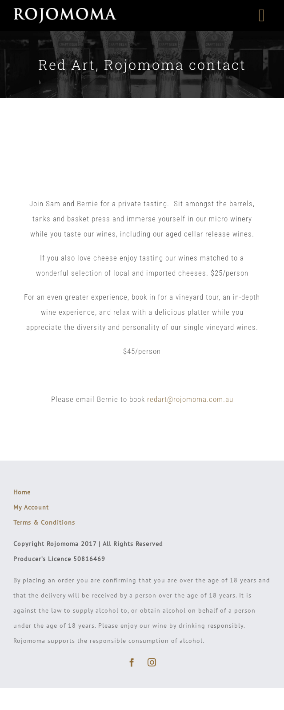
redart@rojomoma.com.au (190, 399)
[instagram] (152, 662)
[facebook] (132, 662)
